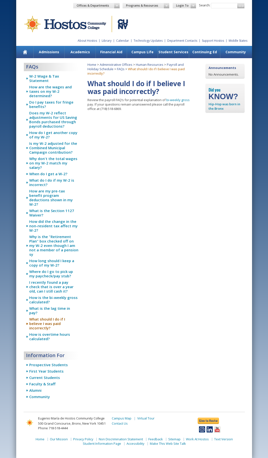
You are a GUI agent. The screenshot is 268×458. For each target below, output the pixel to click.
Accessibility (135, 443)
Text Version (223, 439)
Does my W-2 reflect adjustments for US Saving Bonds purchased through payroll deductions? (53, 119)
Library (107, 41)
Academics (80, 52)
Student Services (173, 52)
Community (236, 52)
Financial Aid (111, 52)
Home (91, 64)
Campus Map (121, 418)
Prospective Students (48, 365)
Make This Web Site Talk (168, 443)
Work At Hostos (197, 439)
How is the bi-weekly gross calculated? (53, 299)
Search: (204, 5)
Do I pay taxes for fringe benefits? (51, 104)
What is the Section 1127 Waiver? (51, 212)
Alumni (35, 390)
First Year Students (46, 371)
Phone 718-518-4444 (53, 428)
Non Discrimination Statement (121, 439)
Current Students (44, 377)
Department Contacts (182, 41)
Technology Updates (148, 41)
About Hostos (87, 41)
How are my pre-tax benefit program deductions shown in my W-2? (51, 197)
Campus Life (142, 52)
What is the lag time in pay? (49, 310)
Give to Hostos (208, 420)
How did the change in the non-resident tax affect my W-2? (53, 225)
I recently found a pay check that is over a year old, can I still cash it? (51, 286)
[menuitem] (25, 52)
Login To (186, 5)
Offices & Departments (98, 5)
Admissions (49, 52)
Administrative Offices (116, 64)
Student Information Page (102, 443)
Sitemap (174, 439)
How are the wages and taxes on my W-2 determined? (50, 91)
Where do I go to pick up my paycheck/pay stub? (51, 273)
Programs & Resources (147, 5)
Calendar (122, 41)
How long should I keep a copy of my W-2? (51, 262)
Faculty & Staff (42, 384)
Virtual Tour (146, 418)
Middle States (238, 41)
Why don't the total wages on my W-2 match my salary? (53, 163)
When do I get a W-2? (48, 174)
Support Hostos (213, 41)
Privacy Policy (83, 439)
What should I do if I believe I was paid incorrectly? (47, 323)
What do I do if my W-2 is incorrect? (51, 182)
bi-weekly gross (178, 100)
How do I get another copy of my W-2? (53, 134)
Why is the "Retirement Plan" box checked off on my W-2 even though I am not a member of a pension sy (53, 245)
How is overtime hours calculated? (49, 336)
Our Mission (59, 439)
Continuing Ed (204, 52)
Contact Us (120, 423)
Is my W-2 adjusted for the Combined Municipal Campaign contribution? (53, 147)
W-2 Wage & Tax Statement (44, 78)
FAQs (121, 69)
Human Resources (149, 64)
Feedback (155, 439)
